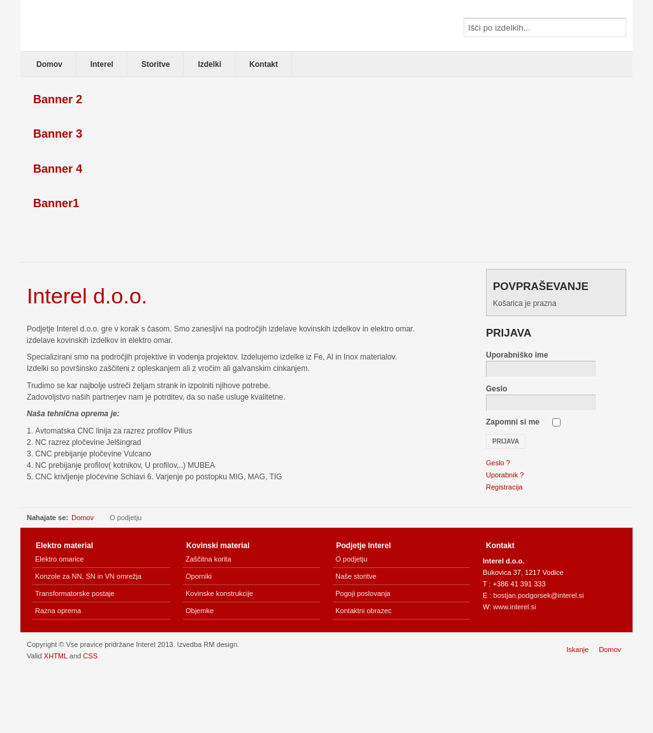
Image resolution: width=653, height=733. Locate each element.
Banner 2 (57, 99)
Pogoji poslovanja (362, 593)
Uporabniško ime (517, 355)
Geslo (496, 388)
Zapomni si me (512, 421)
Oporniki (199, 576)
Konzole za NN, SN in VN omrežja (88, 576)
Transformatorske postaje (74, 593)
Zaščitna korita (208, 559)
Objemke (200, 610)
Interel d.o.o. (87, 296)
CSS (90, 656)
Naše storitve (355, 576)
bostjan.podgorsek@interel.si (539, 595)
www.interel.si (514, 607)
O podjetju (351, 559)
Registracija (504, 487)
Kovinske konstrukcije (219, 593)
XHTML (56, 656)
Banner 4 (57, 169)
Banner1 (56, 203)
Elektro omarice (59, 559)
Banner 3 (57, 133)
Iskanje (577, 649)
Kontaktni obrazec (363, 610)
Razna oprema (58, 610)
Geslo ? (498, 463)
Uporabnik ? (505, 475)
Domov (82, 517)
